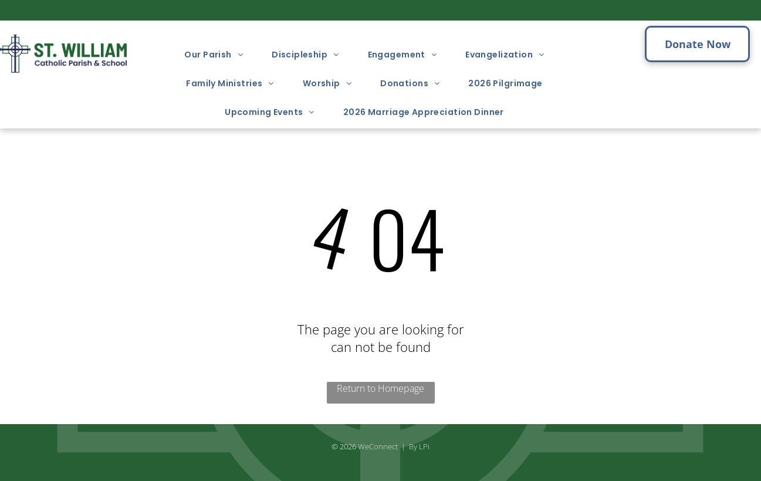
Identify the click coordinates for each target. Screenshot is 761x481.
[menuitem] (218, 54)
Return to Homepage (380, 388)
